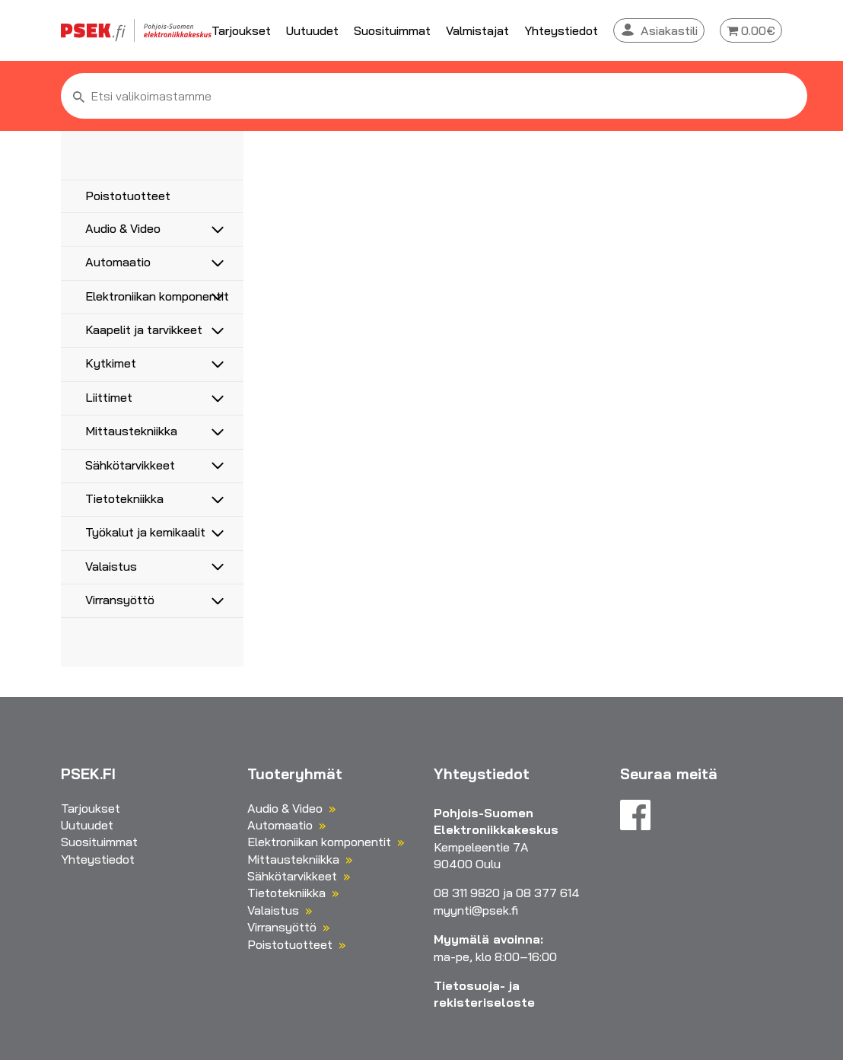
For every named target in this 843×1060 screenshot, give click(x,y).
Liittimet (108, 397)
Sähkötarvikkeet (130, 465)
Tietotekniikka (124, 498)
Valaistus (111, 566)
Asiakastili (669, 30)
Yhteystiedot (561, 30)
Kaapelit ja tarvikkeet (143, 329)
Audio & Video (123, 228)
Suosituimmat (392, 30)
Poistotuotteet (127, 195)
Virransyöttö (119, 599)
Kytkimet (110, 363)
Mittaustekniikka (131, 430)
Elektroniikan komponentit (157, 296)
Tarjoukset (241, 30)
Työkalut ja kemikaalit (145, 532)
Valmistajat (477, 30)
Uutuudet (312, 30)
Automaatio (118, 261)
